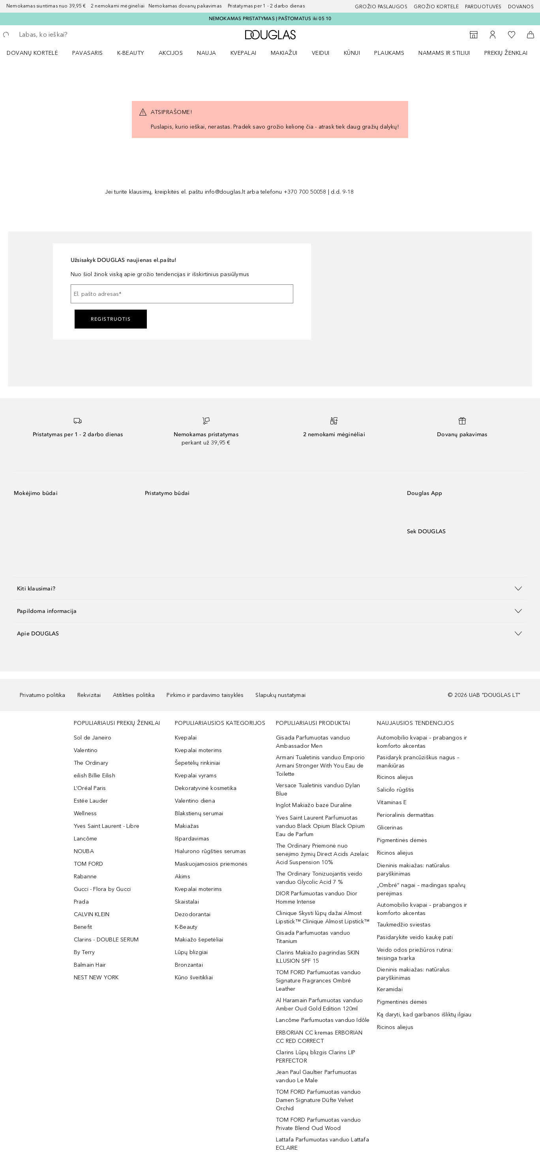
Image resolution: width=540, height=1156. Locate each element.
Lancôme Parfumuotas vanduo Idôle (322, 1020)
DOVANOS (521, 6)
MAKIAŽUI (284, 53)
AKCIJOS (171, 53)
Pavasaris (87, 53)
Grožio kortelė (436, 6)
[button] (270, 588)
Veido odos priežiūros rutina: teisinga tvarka (415, 954)
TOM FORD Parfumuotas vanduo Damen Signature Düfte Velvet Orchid (318, 1100)
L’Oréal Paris (90, 788)
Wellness (85, 813)
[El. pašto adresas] (182, 293)
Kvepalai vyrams (196, 775)
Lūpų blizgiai (191, 952)
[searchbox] (77, 34)
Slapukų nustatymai (280, 695)
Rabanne (85, 876)
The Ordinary (91, 763)
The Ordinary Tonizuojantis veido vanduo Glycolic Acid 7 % (319, 877)
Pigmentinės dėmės (402, 840)
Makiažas (187, 826)
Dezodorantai (192, 914)
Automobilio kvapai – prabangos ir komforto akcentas (422, 741)
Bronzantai (189, 965)
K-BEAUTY (130, 53)
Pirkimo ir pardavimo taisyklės (205, 695)
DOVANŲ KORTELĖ (32, 53)
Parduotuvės (483, 6)
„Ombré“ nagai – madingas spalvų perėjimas (421, 889)
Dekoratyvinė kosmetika (205, 788)
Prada (81, 901)
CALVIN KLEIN (91, 914)
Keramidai (390, 989)
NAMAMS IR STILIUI (444, 53)
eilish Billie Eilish (94, 775)
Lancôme (85, 838)
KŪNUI (352, 53)
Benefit (83, 927)
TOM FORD (88, 864)
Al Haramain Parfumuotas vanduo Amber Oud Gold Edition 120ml (319, 1004)
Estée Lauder (91, 800)
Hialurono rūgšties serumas (210, 851)
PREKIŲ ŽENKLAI (506, 53)
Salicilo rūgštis (395, 789)
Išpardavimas (192, 838)
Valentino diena (195, 800)
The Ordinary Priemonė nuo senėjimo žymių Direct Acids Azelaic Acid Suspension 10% (322, 854)
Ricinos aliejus (395, 777)
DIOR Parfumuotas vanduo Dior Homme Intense (317, 897)
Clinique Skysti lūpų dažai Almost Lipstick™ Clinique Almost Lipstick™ (322, 917)
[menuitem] (37, 53)
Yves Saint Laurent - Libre (106, 826)
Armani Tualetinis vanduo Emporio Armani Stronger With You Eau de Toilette (320, 765)
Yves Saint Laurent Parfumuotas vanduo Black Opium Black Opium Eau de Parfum (320, 826)
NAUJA (206, 53)
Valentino (86, 750)
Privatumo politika (43, 695)
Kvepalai (244, 53)
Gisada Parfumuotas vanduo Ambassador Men (313, 741)
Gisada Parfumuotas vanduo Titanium (313, 937)
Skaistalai (187, 901)
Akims (182, 876)
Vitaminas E (392, 802)
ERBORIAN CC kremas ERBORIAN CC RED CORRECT (319, 1036)
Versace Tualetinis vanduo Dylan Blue (318, 789)
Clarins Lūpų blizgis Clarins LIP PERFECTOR (315, 1056)
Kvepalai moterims (198, 750)
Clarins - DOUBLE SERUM (106, 939)
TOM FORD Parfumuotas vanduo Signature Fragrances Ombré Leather (318, 980)
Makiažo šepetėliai (199, 939)
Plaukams (389, 53)
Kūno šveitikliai (194, 977)
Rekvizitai (89, 695)
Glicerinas (390, 827)
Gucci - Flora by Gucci (102, 889)
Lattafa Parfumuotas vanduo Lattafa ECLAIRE (322, 1143)
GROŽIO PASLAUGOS (381, 6)
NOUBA (84, 851)
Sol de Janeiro (93, 737)
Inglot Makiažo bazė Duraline (314, 805)
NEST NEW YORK (96, 977)
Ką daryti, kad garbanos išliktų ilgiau (424, 1014)
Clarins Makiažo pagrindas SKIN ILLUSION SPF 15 (317, 956)
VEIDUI (321, 53)
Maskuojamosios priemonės (211, 864)
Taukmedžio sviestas (404, 924)
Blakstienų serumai (199, 813)
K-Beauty (186, 927)
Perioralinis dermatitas (405, 815)
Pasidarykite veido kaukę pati (415, 937)
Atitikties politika (134, 695)
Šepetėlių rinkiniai (197, 763)
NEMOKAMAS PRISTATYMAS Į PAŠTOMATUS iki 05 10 (270, 18)
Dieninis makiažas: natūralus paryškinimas (413, 869)
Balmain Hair (90, 965)
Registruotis (111, 319)
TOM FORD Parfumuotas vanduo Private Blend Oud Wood (318, 1124)
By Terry (84, 952)
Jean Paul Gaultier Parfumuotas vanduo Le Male (316, 1076)
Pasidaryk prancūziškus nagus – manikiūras (418, 761)
